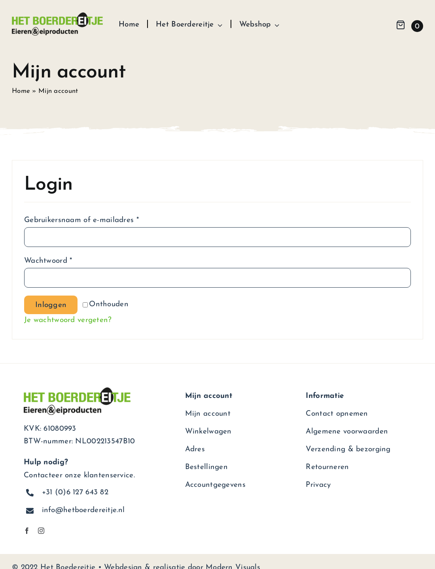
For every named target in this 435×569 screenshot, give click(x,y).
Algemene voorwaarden (347, 431)
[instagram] (41, 531)
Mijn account (208, 414)
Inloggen (50, 305)
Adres (195, 449)
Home (21, 91)
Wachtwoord (48, 261)
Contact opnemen (337, 414)
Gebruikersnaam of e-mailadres (81, 220)
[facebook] (27, 531)
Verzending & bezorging (348, 449)
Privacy (318, 485)
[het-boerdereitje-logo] (57, 16)
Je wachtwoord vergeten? (68, 320)
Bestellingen (206, 467)
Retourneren (327, 467)
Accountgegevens (215, 485)
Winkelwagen (208, 431)
